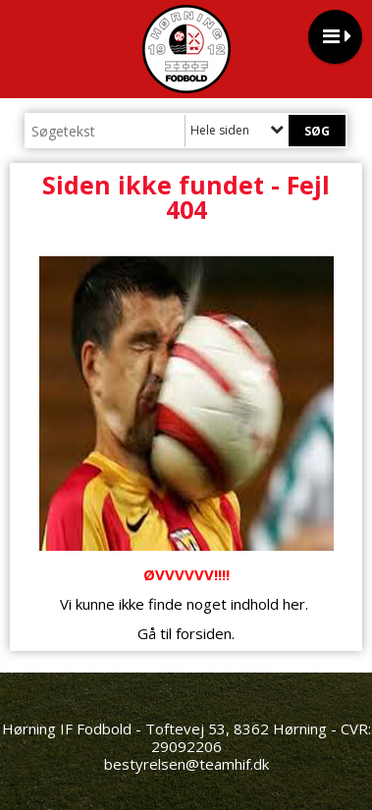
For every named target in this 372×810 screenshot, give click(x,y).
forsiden (204, 633)
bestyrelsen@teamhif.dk (186, 764)
